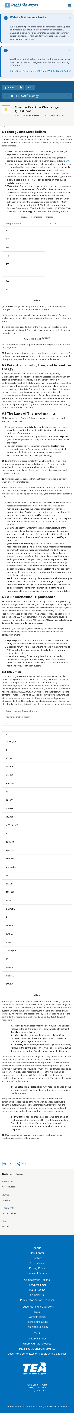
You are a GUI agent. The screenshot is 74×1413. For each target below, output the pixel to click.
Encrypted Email (37, 1285)
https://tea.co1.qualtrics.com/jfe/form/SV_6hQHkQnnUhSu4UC (40, 71)
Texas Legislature (37, 1322)
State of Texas (37, 1316)
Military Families (37, 1338)
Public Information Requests (37, 1300)
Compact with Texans (37, 1280)
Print (9, 1164)
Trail (37, 1333)
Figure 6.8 (25, 418)
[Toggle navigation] (69, 5)
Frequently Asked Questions (37, 1306)
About (37, 1248)
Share (24, 1164)
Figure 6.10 (64, 160)
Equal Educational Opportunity (37, 1348)
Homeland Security (37, 1327)
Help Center (37, 1253)
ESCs (37, 1311)
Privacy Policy (37, 1268)
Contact (37, 1258)
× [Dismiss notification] (70, 18)
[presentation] (37, 216)
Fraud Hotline (37, 1290)
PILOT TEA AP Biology (22, 96)
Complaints (37, 1295)
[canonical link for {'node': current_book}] (21, 87)
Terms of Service (37, 1273)
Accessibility (37, 1263)
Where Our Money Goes (37, 1343)
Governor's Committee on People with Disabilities (37, 1353)
